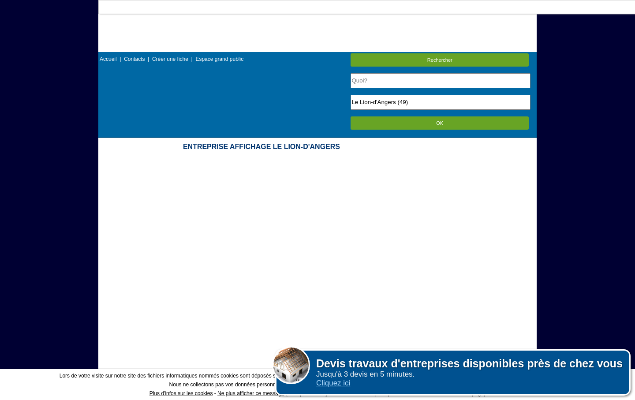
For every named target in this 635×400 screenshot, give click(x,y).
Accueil (108, 59)
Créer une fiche (170, 59)
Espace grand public (219, 59)
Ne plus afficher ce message (250, 393)
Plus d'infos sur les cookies (181, 393)
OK (439, 123)
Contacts (134, 59)
